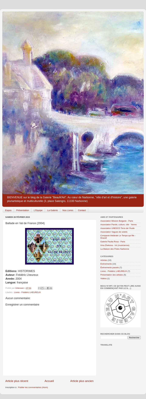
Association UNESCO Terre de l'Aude (117, 228)
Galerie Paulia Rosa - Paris (112, 241)
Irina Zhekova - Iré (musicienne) (114, 245)
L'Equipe (38, 210)
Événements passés (109, 267)
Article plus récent (16, 381)
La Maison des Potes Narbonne (114, 249)
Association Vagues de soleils (113, 232)
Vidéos (103, 278)
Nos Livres (68, 210)
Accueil (49, 381)
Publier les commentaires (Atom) (33, 387)
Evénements (106, 264)
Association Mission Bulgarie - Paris (116, 221)
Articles (103, 260)
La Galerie (52, 210)
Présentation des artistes (111, 275)
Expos (8, 210)
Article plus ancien (82, 381)
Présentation (22, 210)
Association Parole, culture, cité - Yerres (118, 224)
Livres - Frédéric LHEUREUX (27, 292)
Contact (82, 210)
